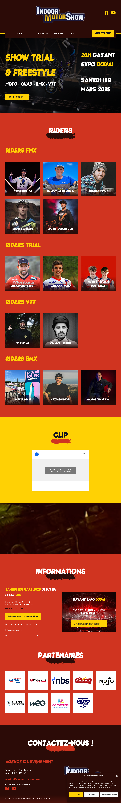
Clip (29, 33)
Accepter (76, 795)
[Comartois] (60, 703)
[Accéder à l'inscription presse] (21, 684)
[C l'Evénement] (38, 680)
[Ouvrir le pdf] (23, 672)
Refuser (92, 795)
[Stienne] (15, 703)
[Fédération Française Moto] (83, 703)
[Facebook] (106, 13)
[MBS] (60, 680)
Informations (42, 33)
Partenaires (59, 33)
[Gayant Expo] (15, 680)
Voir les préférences (109, 795)
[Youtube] (113, 13)
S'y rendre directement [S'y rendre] (89, 662)
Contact (73, 33)
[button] (117, 776)
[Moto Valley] (105, 680)
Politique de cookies (87, 799)
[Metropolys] (83, 680)
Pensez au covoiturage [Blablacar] (23, 665)
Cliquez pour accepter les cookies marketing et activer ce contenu (60, 470)
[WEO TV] (38, 703)
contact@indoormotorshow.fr (24, 779)
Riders (19, 33)
